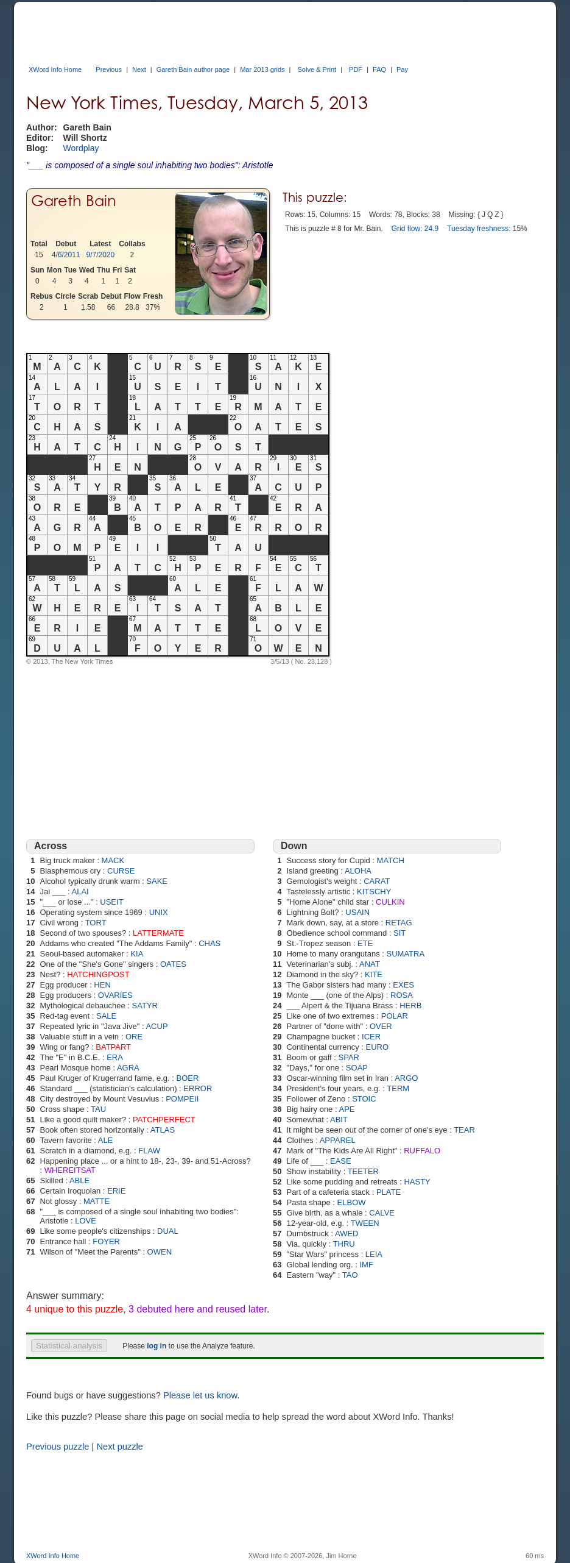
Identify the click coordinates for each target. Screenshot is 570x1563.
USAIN (357, 912)
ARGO (406, 1078)
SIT (399, 933)
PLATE (388, 1192)
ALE (105, 1140)
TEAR (464, 1129)
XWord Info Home (55, 69)
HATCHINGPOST (98, 974)
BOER (187, 1078)
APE (346, 1109)
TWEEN (365, 1223)
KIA (136, 953)
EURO (377, 1047)
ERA (115, 1057)
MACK (113, 860)
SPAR (349, 1057)
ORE (133, 1036)
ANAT (369, 964)
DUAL (167, 1231)
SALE (106, 1015)
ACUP (156, 1026)
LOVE (85, 1220)
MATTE (96, 1201)
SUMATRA (406, 953)
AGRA (128, 1067)
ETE (365, 943)
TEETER (363, 1171)
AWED (347, 1233)
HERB (410, 1005)
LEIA (373, 1254)
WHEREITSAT (70, 1170)
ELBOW (351, 1202)
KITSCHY (374, 891)
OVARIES (115, 995)
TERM (398, 1088)
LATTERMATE (158, 933)
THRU (344, 1243)
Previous (109, 69)
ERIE (116, 1190)
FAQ (379, 69)
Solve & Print (317, 69)
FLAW (149, 1150)
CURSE (121, 870)
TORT (96, 922)
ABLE (79, 1180)
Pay (402, 69)
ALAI (80, 891)
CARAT (377, 881)
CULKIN (390, 901)
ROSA (401, 995)
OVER (381, 1026)
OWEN (159, 1251)
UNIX (158, 912)
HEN (102, 984)
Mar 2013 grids (262, 69)
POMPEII (182, 1098)
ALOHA (358, 870)
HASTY (417, 1181)
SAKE (156, 881)
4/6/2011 (66, 255)
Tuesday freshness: (478, 228)
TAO (350, 1275)
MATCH (390, 860)
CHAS (209, 943)
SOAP (357, 1067)
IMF (366, 1264)
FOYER (106, 1241)
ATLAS (162, 1129)
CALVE (382, 1212)
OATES (173, 964)
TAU (98, 1109)
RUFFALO (422, 1150)
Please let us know (200, 1395)
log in (156, 1346)
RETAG (398, 922)
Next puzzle (119, 1446)
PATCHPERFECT (164, 1119)
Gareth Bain (73, 201)
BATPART (113, 1047)
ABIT (339, 1119)
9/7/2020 (100, 255)
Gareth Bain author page (193, 69)
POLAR (394, 1015)
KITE (373, 974)
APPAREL (338, 1140)
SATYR (145, 1005)
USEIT (111, 901)
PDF (355, 69)
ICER (371, 1036)
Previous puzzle (57, 1446)
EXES (403, 984)
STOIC (364, 1098)
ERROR (197, 1088)
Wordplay (81, 148)
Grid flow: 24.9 (415, 228)
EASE (340, 1161)
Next (139, 69)
